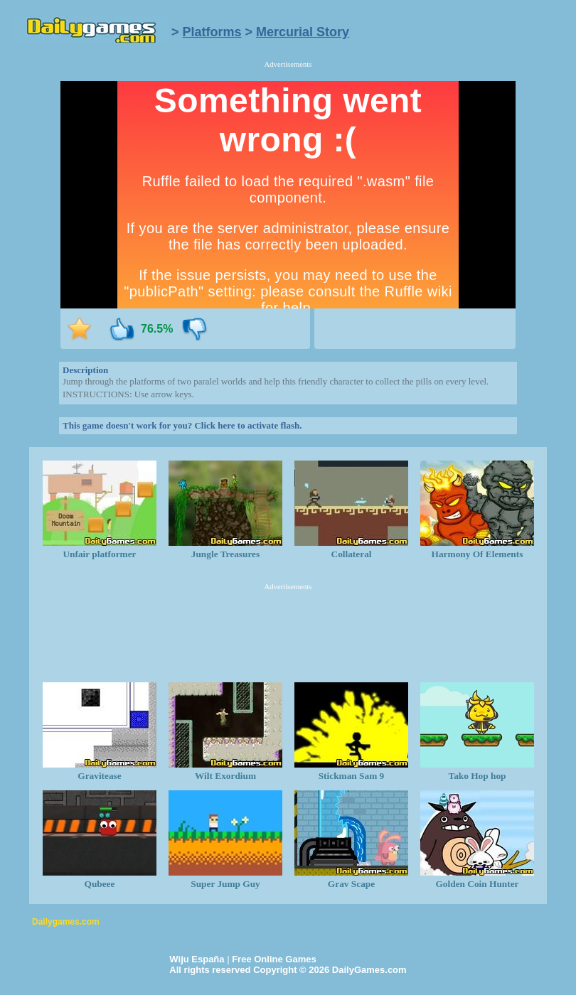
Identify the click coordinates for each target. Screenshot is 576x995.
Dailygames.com (66, 922)
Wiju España (196, 959)
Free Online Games (274, 959)
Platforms (212, 32)
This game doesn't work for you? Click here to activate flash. (182, 425)
